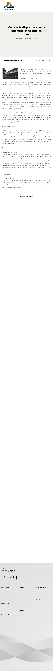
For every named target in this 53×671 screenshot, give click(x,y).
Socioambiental (41, 588)
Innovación (5, 603)
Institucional (26, 24)
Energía (21, 588)
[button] (36, 60)
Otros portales (6, 615)
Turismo (21, 610)
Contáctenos (40, 600)
